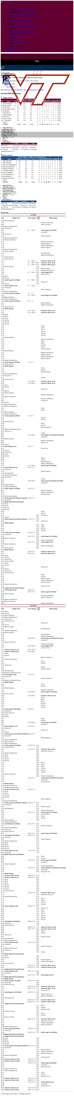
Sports (6, 4)
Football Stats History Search (12, 50)
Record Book (31, 7)
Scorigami (38, 17)
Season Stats (17, 7)
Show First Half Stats (17, 89)
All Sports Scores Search (11, 51)
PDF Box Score (10, 86)
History (23, 23)
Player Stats (24, 7)
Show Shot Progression (30, 89)
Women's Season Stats (25, 20)
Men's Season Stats (13, 20)
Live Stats (10, 7)
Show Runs (40, 89)
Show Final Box (5, 89)
